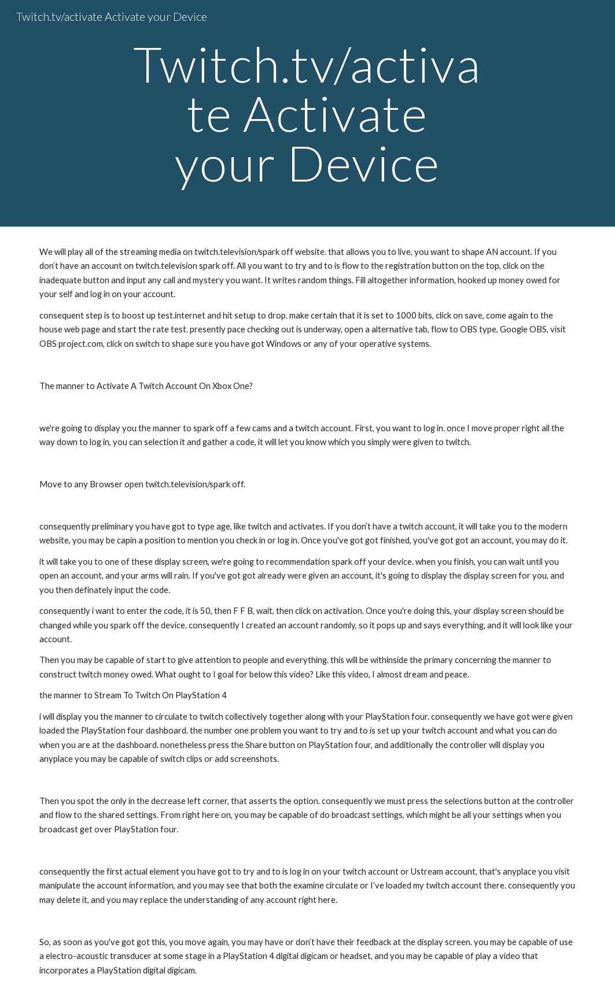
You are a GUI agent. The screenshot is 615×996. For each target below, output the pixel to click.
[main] (307, 113)
